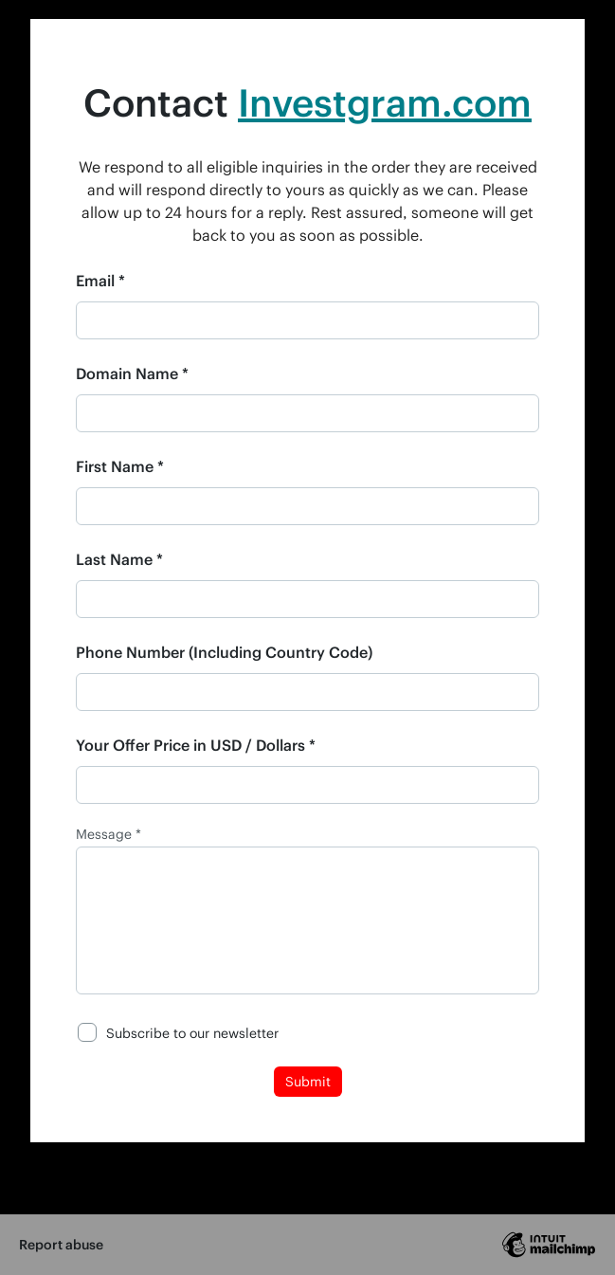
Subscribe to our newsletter (192, 1033)
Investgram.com (385, 102)
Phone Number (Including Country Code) (224, 652)
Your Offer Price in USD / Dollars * (196, 745)
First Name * (120, 466)
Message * (108, 834)
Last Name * (119, 559)
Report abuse (61, 1244)
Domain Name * (132, 373)
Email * (100, 280)
